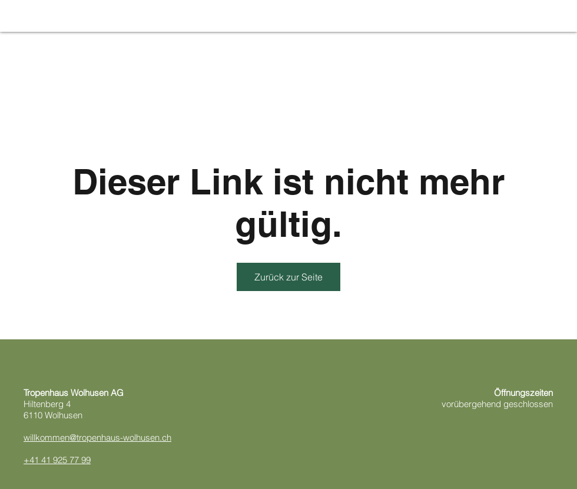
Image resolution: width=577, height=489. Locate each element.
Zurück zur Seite (288, 277)
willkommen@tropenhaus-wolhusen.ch (97, 437)
